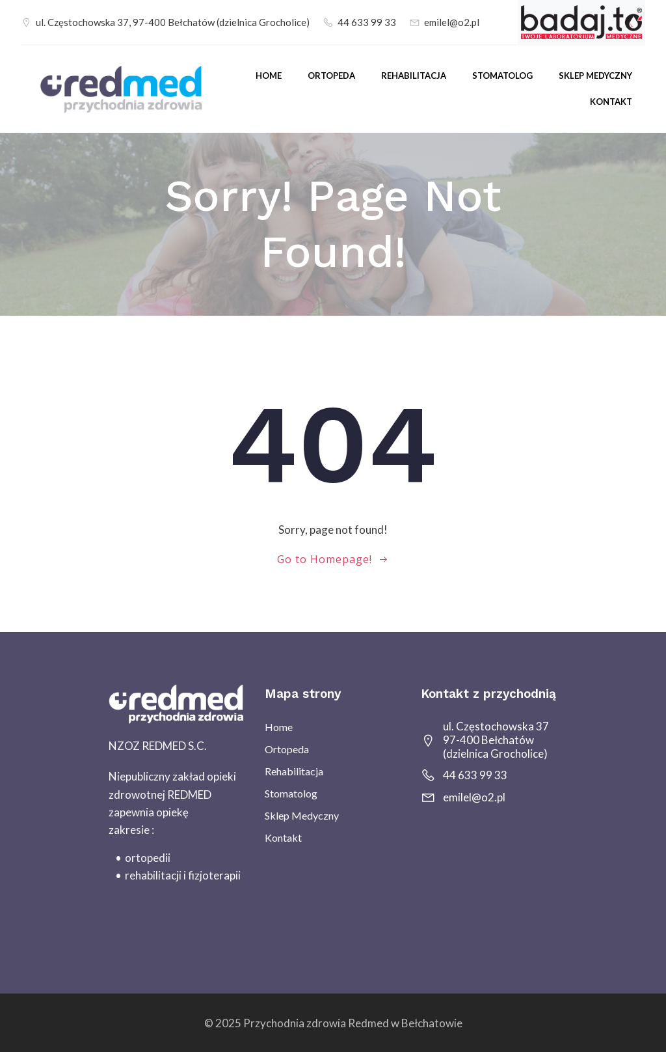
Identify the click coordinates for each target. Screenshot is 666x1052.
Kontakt (611, 101)
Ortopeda (331, 75)
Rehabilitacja (413, 75)
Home (269, 75)
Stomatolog (502, 75)
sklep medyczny (595, 75)
